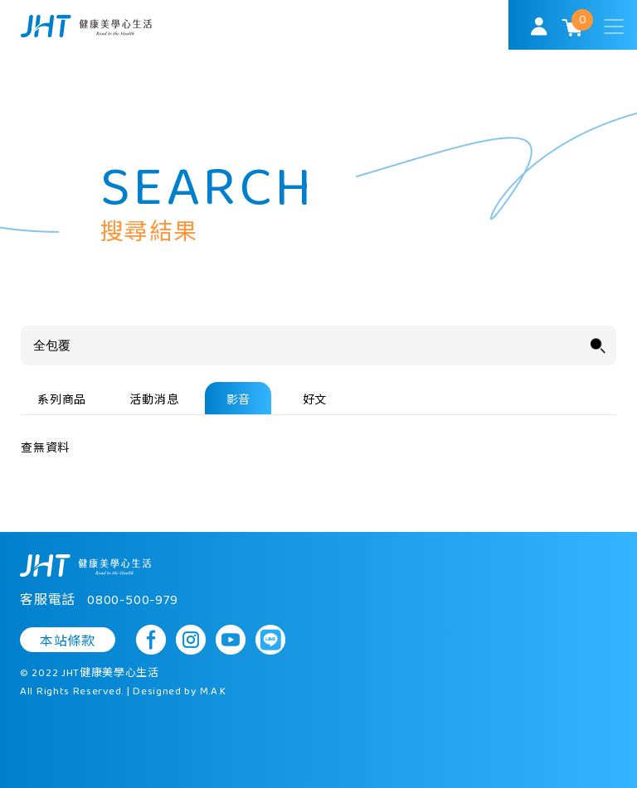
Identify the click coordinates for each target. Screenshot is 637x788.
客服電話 (99, 600)
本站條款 (67, 641)
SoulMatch (86, 26)
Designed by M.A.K (179, 692)
